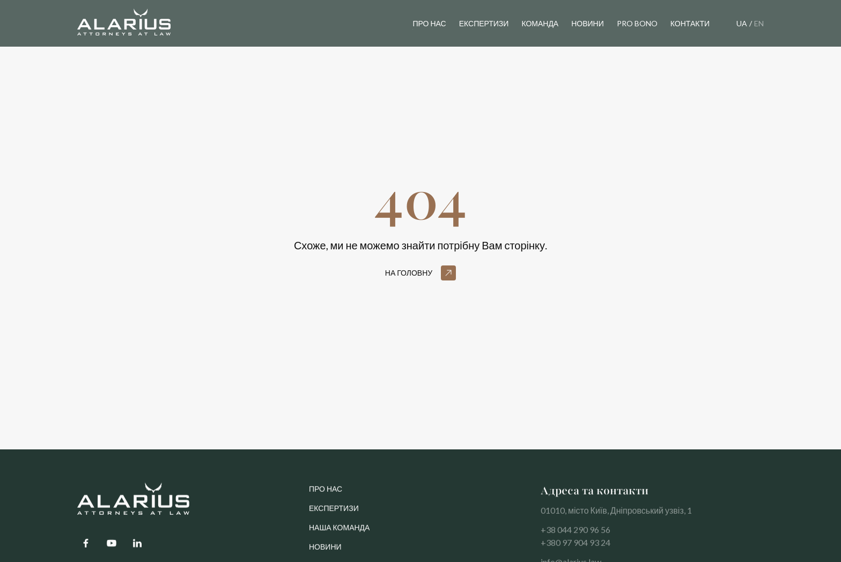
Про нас (429, 23)
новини (587, 23)
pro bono (637, 23)
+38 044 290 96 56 (575, 534)
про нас (325, 493)
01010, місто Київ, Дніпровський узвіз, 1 (616, 514)
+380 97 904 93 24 (575, 547)
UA (741, 23)
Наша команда (339, 531)
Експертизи (334, 512)
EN (759, 23)
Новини (325, 551)
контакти (690, 23)
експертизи (484, 23)
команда (539, 23)
